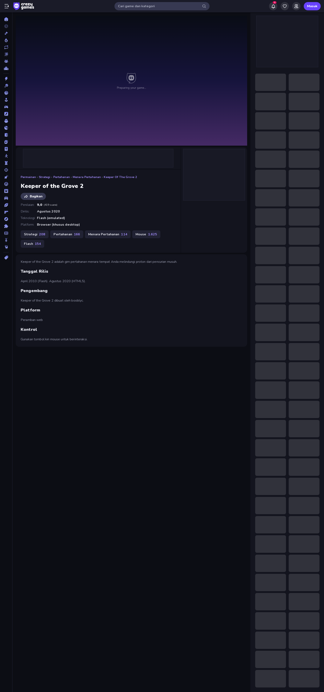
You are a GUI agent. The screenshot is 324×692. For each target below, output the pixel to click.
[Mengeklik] (6, 176)
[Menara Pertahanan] (6, 162)
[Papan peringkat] (6, 68)
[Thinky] (6, 247)
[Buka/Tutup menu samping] (7, 6)
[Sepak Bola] (6, 233)
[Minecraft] (6, 191)
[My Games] (285, 6)
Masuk (312, 6)
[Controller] (6, 106)
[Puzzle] (6, 226)
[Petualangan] (6, 219)
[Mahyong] (6, 148)
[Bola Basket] (6, 92)
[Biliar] (6, 85)
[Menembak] (6, 169)
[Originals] (6, 54)
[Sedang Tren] (6, 40)
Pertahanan (61, 177)
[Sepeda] (6, 240)
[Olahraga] (6, 205)
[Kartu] (6, 141)
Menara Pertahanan (87, 177)
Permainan (28, 177)
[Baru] (6, 33)
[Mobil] (6, 198)
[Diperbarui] (6, 47)
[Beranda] (6, 19)
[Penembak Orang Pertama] (6, 212)
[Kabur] (6, 134)
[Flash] (6, 113)
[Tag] (6, 257)
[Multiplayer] (6, 61)
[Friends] (296, 6)
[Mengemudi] (6, 183)
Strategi (44, 177)
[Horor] (6, 120)
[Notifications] (273, 6)
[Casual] (6, 99)
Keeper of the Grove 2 (120, 177)
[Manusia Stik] (6, 155)
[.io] (6, 127)
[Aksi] (6, 78)
